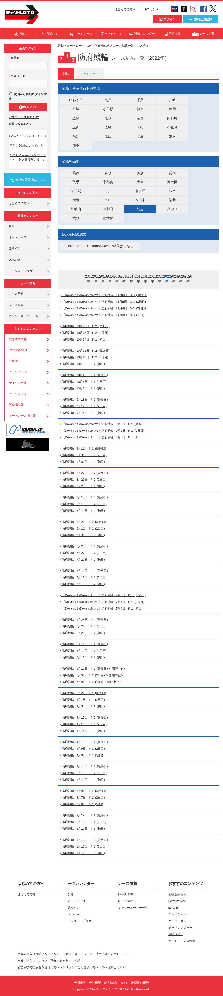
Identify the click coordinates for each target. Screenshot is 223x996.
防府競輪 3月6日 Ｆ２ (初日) (81, 804)
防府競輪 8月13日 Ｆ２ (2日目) (83, 504)
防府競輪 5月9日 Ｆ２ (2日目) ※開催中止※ (92, 675)
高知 (75, 136)
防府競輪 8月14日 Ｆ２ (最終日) (84, 497)
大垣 (75, 200)
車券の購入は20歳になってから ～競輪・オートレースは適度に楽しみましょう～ (74, 954)
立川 (108, 191)
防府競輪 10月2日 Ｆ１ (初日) (82, 388)
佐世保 (108, 218)
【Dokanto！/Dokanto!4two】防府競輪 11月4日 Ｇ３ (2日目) (103, 308)
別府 (172, 136)
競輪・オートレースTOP (74, 45)
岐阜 (172, 191)
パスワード (17, 76)
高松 (140, 127)
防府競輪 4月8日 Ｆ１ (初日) (81, 755)
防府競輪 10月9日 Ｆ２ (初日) (82, 364)
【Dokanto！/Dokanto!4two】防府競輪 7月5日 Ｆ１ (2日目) (102, 602)
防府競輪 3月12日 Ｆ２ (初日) (82, 779)
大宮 (140, 182)
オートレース (18, 237)
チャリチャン (18, 372)
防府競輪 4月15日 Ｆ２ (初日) (82, 731)
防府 (140, 209)
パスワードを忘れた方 (24, 117)
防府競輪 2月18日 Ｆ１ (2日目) (83, 822)
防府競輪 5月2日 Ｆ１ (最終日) (83, 693)
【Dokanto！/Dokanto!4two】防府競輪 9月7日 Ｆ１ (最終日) (103, 424)
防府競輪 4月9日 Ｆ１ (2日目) (82, 748)
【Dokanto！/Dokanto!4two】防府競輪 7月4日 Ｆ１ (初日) (101, 608)
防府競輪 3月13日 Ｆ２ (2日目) (83, 773)
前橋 (172, 173)
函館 (75, 173)
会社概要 (95, 982)
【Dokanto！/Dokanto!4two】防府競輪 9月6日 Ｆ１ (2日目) (102, 430)
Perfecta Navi (18, 350)
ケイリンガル (18, 382)
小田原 (108, 109)
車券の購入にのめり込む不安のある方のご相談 (48, 960)
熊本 (75, 145)
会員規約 (80, 982)
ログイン (28, 107)
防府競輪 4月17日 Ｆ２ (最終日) (84, 717)
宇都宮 (108, 182)
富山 (108, 200)
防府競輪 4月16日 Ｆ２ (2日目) (83, 724)
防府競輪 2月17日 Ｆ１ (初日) (82, 828)
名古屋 (140, 191)
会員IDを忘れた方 (21, 124)
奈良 (140, 118)
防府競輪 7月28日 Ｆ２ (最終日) (84, 546)
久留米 (172, 209)
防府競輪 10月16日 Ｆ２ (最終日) (85, 326)
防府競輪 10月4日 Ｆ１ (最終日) (84, 375)
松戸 (108, 100)
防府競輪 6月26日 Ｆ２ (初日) (82, 633)
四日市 (140, 200)
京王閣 (76, 191)
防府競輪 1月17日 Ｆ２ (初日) (82, 853)
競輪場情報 (16, 404)
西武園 (172, 182)
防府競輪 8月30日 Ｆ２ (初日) (82, 461)
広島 (108, 127)
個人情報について (116, 982)
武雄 (75, 218)
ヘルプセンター (151, 9)
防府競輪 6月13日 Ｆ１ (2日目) (83, 650)
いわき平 (76, 100)
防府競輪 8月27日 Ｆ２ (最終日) (84, 473)
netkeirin (14, 361)
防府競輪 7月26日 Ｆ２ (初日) (82, 559)
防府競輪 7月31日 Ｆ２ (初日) (82, 535)
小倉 (140, 136)
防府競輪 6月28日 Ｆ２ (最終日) (84, 619)
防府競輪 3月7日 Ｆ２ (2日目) (82, 797)
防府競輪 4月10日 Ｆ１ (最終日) (84, 742)
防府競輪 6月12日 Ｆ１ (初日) (82, 657)
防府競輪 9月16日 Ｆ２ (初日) (82, 413)
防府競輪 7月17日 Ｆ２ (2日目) (83, 577)
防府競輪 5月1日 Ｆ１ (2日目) (82, 699)
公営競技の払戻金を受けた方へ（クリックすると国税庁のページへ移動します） (71, 967)
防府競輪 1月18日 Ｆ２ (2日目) (83, 846)
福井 (172, 200)
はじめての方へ (125, 9)
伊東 (140, 109)
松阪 (108, 118)
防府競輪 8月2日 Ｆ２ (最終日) (83, 522)
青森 (108, 173)
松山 (108, 136)
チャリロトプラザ (21, 270)
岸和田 (108, 209)
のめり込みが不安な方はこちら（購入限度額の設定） (28, 157)
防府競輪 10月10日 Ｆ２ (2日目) (84, 357)
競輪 (12, 226)
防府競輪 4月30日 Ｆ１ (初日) (82, 706)
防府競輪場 (101, 45)
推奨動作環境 (140, 982)
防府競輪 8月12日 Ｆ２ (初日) (82, 510)
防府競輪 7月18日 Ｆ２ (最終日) (84, 570)
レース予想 (16, 293)
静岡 (172, 109)
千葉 (140, 100)
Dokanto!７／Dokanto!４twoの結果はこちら (100, 246)
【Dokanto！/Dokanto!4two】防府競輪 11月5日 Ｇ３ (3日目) (103, 301)
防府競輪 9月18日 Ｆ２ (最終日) (84, 399)
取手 (75, 182)
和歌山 (76, 209)
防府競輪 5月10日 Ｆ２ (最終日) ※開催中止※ (93, 668)
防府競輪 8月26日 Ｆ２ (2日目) (83, 479)
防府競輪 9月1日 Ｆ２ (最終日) (83, 448)
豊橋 (75, 118)
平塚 (75, 109)
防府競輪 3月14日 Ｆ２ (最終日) (84, 766)
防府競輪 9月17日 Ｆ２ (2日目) (83, 406)
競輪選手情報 (18, 339)
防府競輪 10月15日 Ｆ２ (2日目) (84, 333)
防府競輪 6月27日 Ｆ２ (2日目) (83, 626)
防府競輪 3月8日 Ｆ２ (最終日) (83, 791)
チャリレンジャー (21, 393)
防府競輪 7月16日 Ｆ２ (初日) (82, 584)
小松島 (172, 127)
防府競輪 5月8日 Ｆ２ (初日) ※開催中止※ (91, 682)
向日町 (172, 118)
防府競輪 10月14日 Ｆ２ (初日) (83, 339)
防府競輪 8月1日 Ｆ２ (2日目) (82, 528)
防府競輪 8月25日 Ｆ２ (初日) (82, 486)
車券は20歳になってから (26, 145)
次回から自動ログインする (28, 96)
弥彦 (140, 173)
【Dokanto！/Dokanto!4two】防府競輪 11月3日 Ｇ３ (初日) (102, 315)
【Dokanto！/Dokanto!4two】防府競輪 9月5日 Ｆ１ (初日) (101, 437)
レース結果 (16, 305)
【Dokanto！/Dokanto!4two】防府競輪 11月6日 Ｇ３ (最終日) (103, 295)
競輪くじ (15, 248)
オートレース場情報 (22, 415)
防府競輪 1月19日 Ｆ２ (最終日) (84, 840)
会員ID (14, 58)
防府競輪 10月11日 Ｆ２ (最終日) (85, 350)
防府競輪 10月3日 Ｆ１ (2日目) (83, 381)
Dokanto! (15, 259)
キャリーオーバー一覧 (24, 316)
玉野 (75, 127)
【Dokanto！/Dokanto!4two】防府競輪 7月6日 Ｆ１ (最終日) (103, 595)
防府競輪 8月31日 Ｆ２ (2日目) (83, 455)
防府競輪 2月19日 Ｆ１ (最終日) (84, 815)
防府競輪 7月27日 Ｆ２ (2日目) (83, 553)
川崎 (172, 100)
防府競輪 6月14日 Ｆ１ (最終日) (84, 644)
